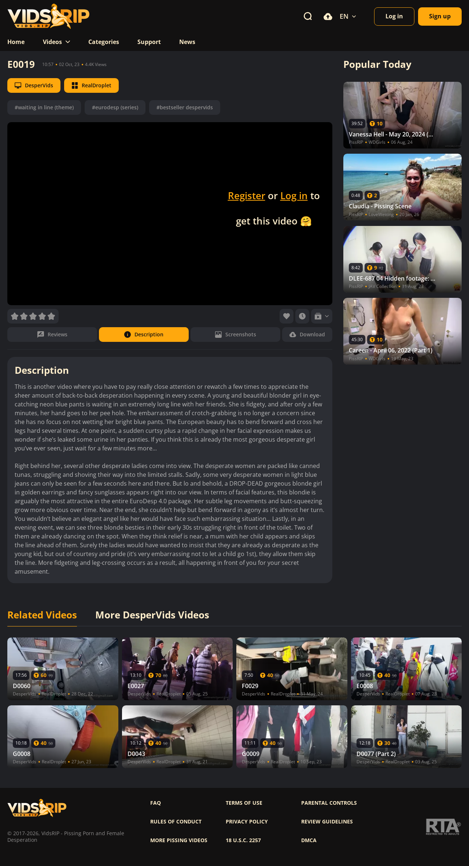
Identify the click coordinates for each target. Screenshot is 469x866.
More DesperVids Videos (152, 615)
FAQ (155, 803)
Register (246, 195)
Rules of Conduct (176, 821)
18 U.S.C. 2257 (243, 840)
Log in (294, 195)
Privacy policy (247, 821)
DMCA (309, 840)
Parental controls (329, 803)
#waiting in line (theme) (44, 107)
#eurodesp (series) (115, 107)
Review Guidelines (327, 821)
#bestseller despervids (184, 107)
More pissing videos (178, 840)
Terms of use (244, 803)
